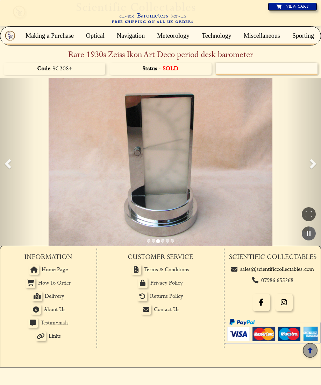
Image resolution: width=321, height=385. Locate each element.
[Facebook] (261, 302)
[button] (7, 162)
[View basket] (292, 6)
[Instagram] (284, 302)
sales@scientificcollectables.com (277, 269)
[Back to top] (310, 350)
